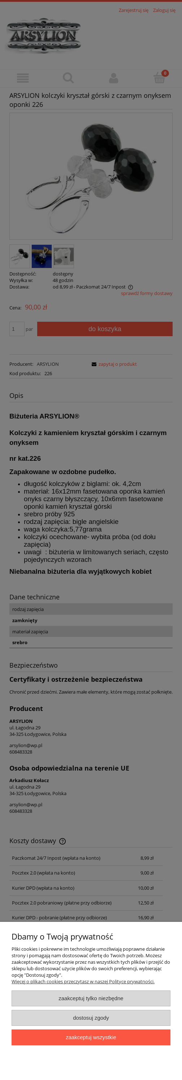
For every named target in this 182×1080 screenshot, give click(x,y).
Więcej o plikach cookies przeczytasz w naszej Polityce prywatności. (83, 981)
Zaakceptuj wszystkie (91, 1037)
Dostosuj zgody (91, 1018)
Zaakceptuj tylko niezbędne (90, 998)
